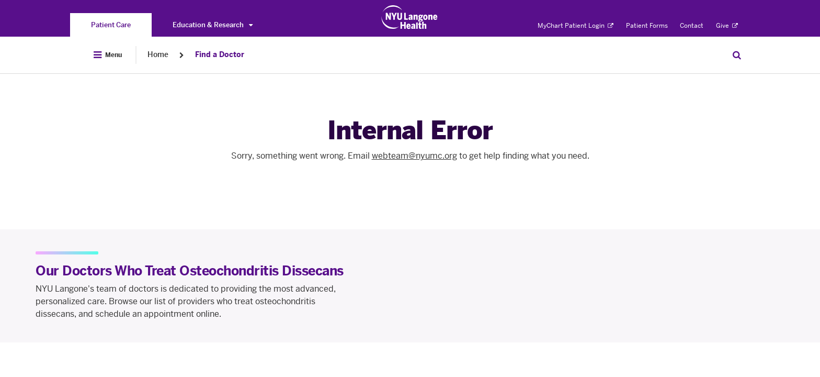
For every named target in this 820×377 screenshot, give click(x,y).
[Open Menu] (107, 55)
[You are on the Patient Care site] (111, 25)
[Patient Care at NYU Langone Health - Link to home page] (410, 17)
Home (157, 54)
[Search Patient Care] (737, 55)
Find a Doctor (219, 54)
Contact (691, 25)
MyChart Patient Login (575, 25)
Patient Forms (647, 25)
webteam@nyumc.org (414, 156)
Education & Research (213, 25)
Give (727, 25)
